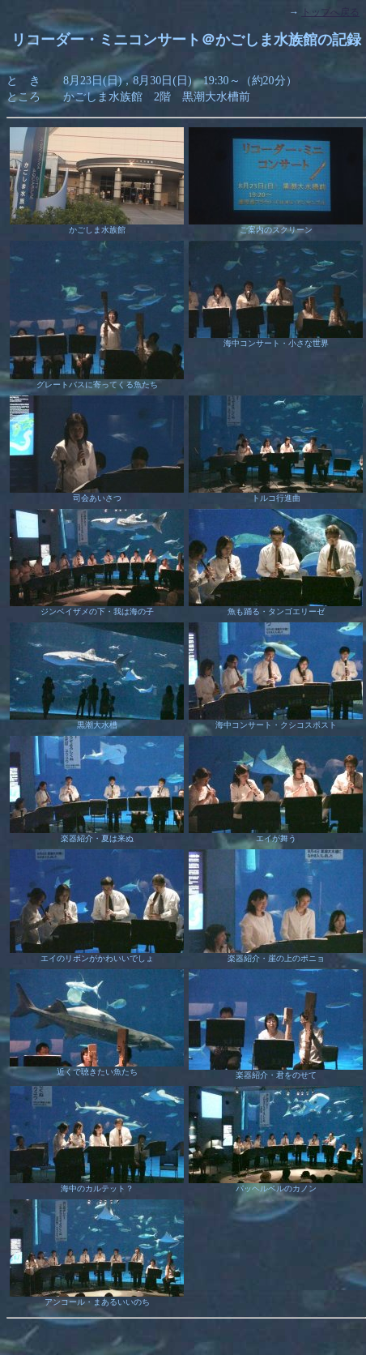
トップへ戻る (330, 12)
